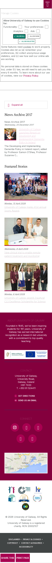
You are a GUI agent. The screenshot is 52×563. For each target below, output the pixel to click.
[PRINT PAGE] (23, 558)
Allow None (34, 36)
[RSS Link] (32, 438)
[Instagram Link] (15, 427)
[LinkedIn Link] (21, 438)
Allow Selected (27, 41)
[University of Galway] (14, 86)
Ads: (33, 31)
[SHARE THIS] (7, 558)
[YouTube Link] (38, 427)
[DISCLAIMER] (15, 539)
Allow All (21, 36)
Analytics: (18, 31)
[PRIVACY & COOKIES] (33, 539)
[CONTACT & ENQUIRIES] (33, 543)
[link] (11, 490)
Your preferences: (34, 26)
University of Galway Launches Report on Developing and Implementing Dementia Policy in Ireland (31, 136)
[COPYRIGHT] (14, 543)
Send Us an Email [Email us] (27, 400)
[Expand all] (26, 105)
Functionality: (10, 26)
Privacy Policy (30, 75)
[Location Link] (26, 471)
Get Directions (26, 396)
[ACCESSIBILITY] (26, 547)
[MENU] (48, 4)
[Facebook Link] (26, 427)
